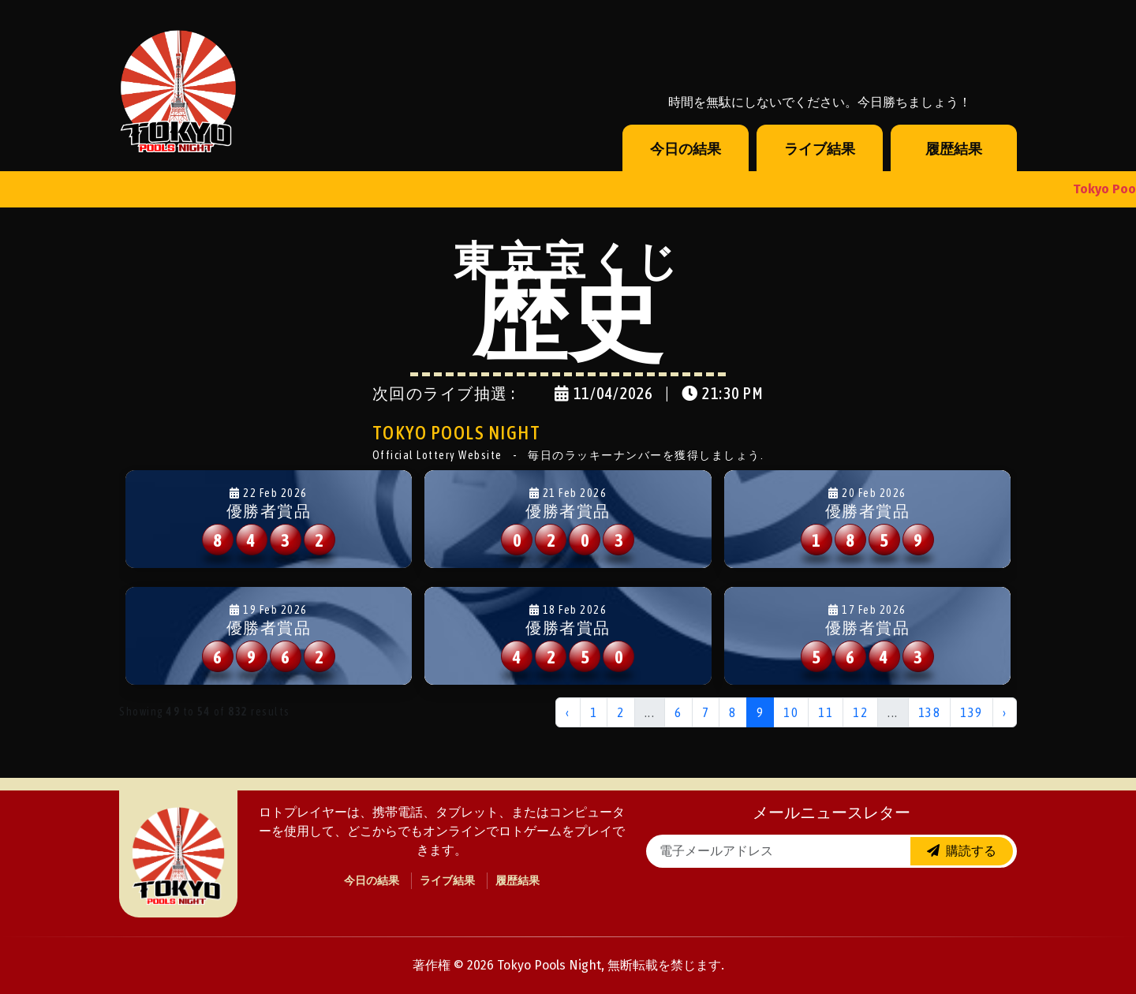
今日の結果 (685, 149)
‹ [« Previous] (568, 712)
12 (860, 712)
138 (929, 712)
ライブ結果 (819, 149)
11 (825, 712)
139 (971, 712)
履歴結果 (953, 149)
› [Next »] (1005, 712)
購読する (961, 850)
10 (790, 712)
